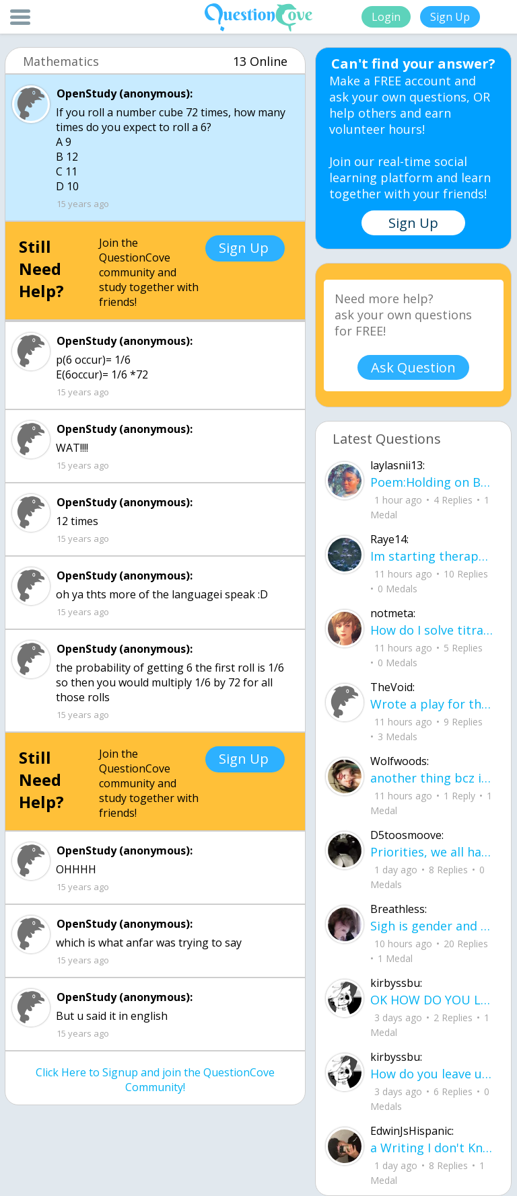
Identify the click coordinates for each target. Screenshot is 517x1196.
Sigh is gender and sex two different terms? (432, 926)
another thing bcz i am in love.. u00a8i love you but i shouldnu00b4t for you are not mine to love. (432, 778)
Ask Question (413, 367)
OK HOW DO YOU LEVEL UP (432, 1000)
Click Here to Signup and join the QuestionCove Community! (155, 1079)
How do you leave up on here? (432, 1074)
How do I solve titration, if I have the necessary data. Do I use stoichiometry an (432, 630)
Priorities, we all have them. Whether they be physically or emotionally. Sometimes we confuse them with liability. (432, 852)
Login (386, 16)
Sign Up (450, 16)
